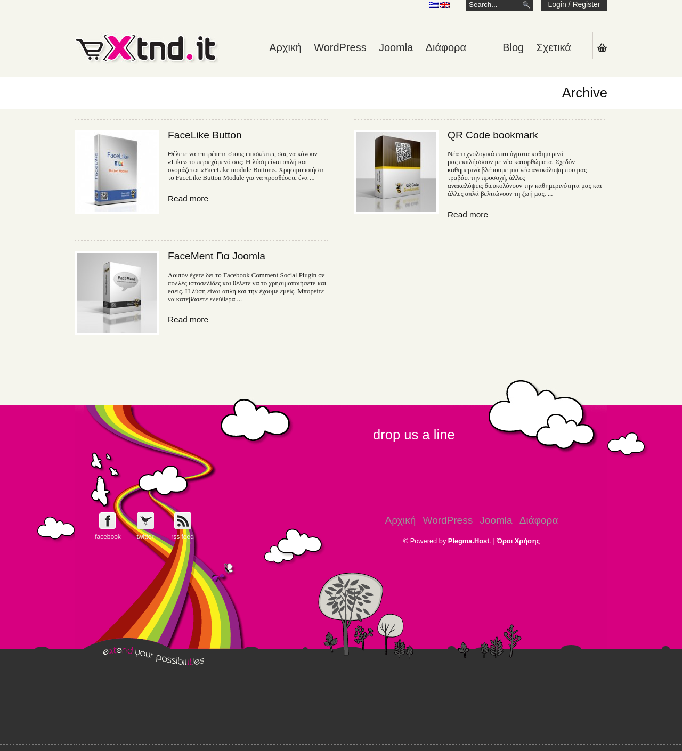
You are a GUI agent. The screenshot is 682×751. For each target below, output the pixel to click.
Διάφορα (446, 47)
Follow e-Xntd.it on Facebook (108, 520)
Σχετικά (553, 47)
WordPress (340, 47)
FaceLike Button (205, 135)
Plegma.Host (469, 541)
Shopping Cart (602, 47)
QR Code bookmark (493, 135)
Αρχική (285, 47)
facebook (108, 537)
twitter (144, 537)
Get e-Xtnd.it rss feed (182, 520)
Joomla (396, 47)
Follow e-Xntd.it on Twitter (145, 520)
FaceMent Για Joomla (216, 256)
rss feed (182, 537)
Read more (188, 198)
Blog (513, 47)
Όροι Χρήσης (518, 541)
